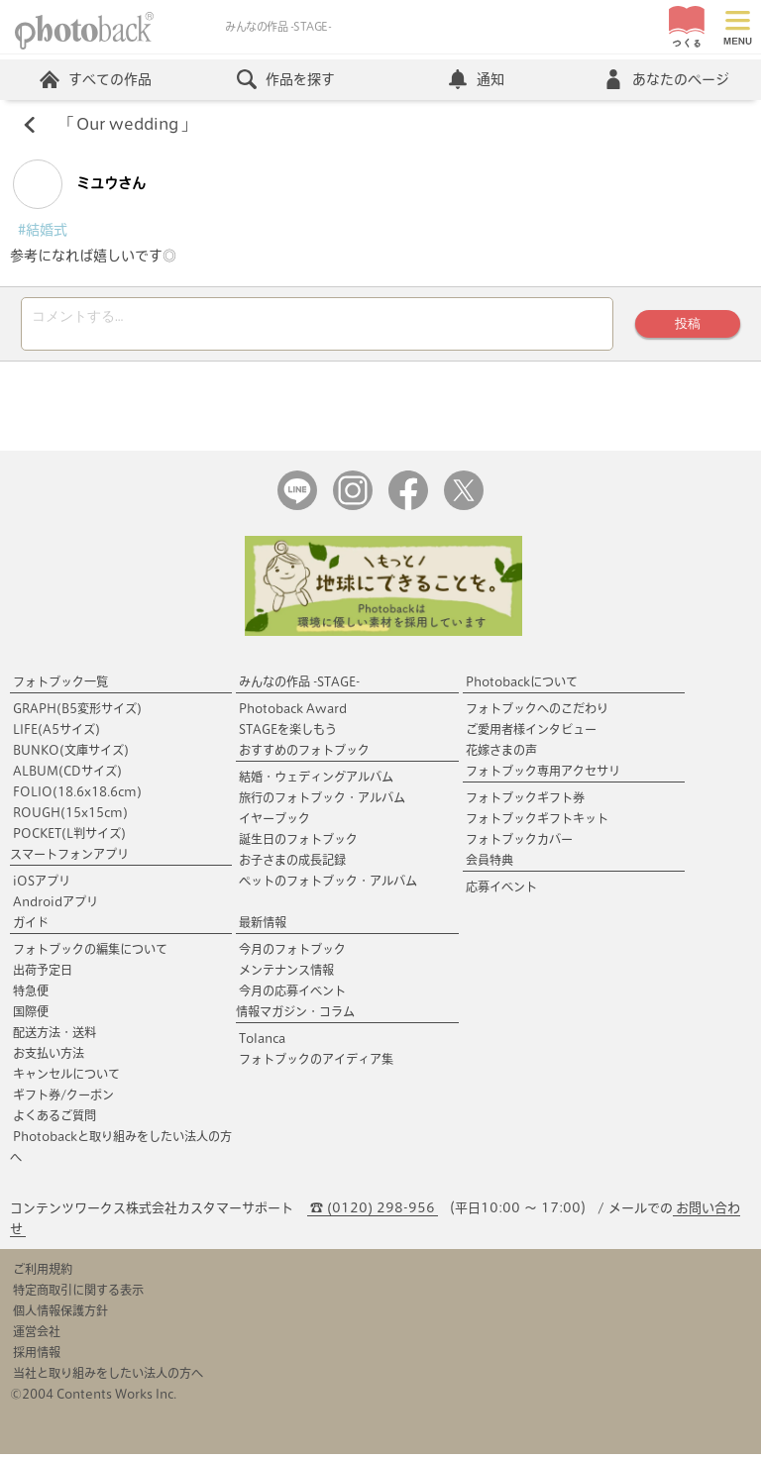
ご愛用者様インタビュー (531, 735)
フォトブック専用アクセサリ (543, 776)
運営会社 (36, 1337)
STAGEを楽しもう (288, 735)
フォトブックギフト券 (525, 803)
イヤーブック (274, 824)
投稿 (688, 326)
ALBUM (67, 776)
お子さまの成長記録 (292, 866)
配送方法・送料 (54, 1038)
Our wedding (127, 125)
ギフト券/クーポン (63, 1100)
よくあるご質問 (54, 1121)
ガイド (31, 928)
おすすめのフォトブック (304, 756)
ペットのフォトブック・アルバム (328, 886)
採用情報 (36, 1358)
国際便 (31, 1017)
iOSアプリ (41, 886)
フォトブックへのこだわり (537, 714)
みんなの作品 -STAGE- (299, 687)
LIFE (56, 735)
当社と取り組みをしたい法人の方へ (108, 1379)
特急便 (31, 996)
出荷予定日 (42, 976)
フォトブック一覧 (60, 687)
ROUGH (70, 818)
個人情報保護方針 (60, 1316)
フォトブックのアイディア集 (316, 1065)
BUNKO (71, 756)
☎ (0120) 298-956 (372, 1213)
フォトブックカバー (519, 845)
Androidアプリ (55, 907)
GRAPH (77, 714)
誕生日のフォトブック (298, 845)
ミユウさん (79, 184)
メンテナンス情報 (286, 976)
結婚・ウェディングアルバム (316, 782)
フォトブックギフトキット (537, 824)
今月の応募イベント (292, 996)
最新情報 (262, 928)
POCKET (69, 839)
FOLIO (77, 797)
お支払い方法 (48, 1059)
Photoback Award (293, 714)
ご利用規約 (42, 1275)
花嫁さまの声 (501, 756)
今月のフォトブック (292, 955)
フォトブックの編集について (90, 955)
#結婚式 (42, 230)
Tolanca (262, 1044)
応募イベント (501, 892)
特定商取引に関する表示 (78, 1296)
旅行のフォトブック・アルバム (322, 803)
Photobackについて (522, 687)
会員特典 (489, 866)
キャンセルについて (66, 1080)
